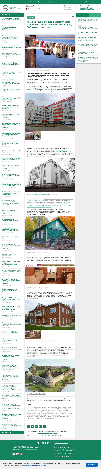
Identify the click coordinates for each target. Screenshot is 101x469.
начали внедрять (65, 202)
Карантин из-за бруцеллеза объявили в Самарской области (12, 168)
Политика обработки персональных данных (26, 447)
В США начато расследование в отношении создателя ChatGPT (12, 341)
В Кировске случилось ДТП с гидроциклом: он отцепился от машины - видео (88, 52)
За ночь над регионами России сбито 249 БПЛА (12, 333)
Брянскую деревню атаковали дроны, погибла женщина (12, 160)
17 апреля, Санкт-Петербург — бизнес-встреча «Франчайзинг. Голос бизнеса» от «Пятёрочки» (88, 59)
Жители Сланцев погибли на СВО (87, 33)
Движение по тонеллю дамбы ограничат (12, 152)
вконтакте (29, 6)
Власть (27, 1)
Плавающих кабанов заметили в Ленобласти (12, 317)
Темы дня (82, 15)
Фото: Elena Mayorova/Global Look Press (38, 70)
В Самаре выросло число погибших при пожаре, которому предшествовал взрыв (12, 39)
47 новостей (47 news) (61, 443)
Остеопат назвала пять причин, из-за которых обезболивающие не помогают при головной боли (12, 388)
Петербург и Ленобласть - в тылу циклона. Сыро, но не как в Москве (12, 325)
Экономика (33, 1)
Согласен (91, 465)
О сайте (15, 443)
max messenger (33, 6)
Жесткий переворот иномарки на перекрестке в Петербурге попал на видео (12, 99)
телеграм (31, 6)
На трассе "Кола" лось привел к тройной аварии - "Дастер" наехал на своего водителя (88, 46)
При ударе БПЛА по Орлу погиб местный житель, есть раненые (12, 300)
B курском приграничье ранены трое (12, 256)
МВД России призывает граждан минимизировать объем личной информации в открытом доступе (12, 368)
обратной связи (56, 435)
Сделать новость (33, 8)
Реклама (30, 443)
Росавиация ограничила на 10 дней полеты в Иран (12, 74)
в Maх (55, 433)
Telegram (45, 443)
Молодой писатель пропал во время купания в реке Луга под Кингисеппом (88, 21)
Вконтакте (38, 443)
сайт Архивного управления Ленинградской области (42, 194)
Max (48, 443)
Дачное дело (65, 1)
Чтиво (58, 1)
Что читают (95, 15)
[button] (28, 426)
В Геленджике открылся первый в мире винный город (12, 349)
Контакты (23, 443)
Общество (52, 1)
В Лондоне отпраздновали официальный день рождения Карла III (12, 398)
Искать (99, 1)
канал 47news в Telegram (45, 433)
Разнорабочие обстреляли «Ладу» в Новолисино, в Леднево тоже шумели (87, 39)
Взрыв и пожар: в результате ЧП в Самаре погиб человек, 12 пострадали (12, 56)
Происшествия (43, 1)
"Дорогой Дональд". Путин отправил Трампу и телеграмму (12, 117)
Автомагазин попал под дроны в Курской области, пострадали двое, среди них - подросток (12, 203)
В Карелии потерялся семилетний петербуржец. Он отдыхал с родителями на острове (12, 427)
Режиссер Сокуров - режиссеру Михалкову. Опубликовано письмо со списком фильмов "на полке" (12, 82)
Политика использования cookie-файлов (25, 449)
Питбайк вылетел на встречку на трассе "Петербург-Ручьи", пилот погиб (12, 273)
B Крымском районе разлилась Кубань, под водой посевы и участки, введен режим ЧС (12, 247)
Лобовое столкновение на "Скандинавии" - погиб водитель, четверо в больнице (88, 27)
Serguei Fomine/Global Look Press (36, 394)
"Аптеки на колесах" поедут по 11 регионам (12, 91)
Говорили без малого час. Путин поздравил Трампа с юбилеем (12, 144)
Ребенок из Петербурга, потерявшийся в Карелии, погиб (12, 213)
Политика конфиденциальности (22, 446)
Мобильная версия (27, 6)
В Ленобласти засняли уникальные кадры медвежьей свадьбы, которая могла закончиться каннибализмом (12, 407)
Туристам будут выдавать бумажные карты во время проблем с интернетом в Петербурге (12, 378)
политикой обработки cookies (34, 465)
